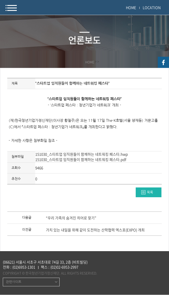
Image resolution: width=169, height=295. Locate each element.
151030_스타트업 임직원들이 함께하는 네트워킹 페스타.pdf (80, 159)
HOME (131, 7)
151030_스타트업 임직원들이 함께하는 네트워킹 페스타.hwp (81, 154)
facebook (163, 62)
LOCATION (152, 7)
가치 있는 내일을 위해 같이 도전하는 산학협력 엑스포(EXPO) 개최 (95, 230)
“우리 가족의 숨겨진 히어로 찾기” (71, 218)
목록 (150, 192)
